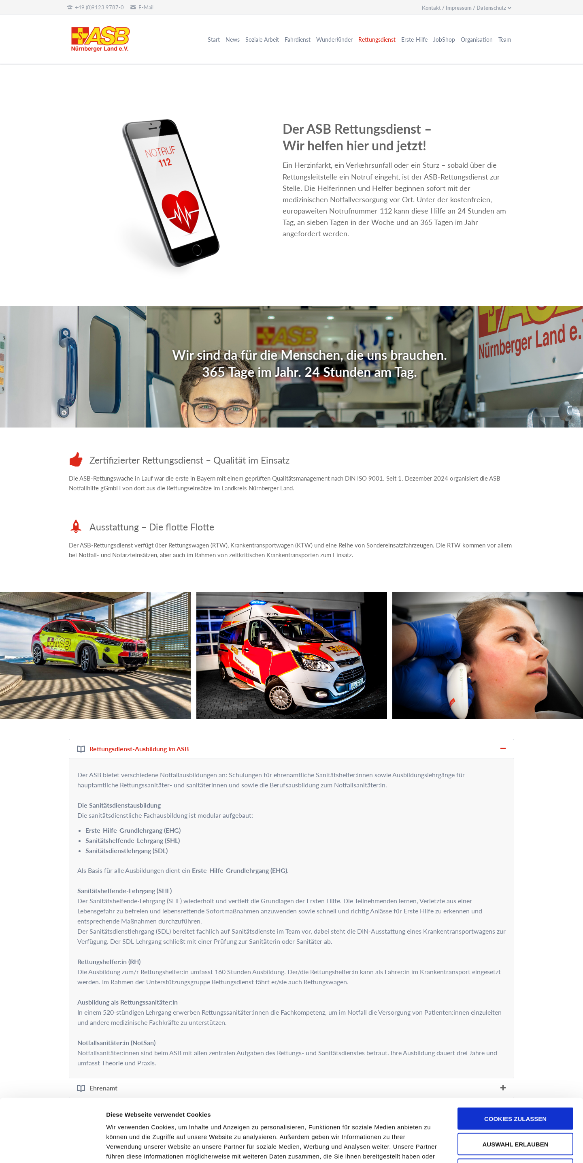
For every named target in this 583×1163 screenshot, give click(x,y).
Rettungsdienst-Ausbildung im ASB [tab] (139, 749)
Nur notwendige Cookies (515, 1110)
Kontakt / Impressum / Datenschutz (464, 7)
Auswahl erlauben (515, 1085)
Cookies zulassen (515, 1059)
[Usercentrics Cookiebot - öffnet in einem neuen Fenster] (52, 1147)
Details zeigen (430, 1147)
